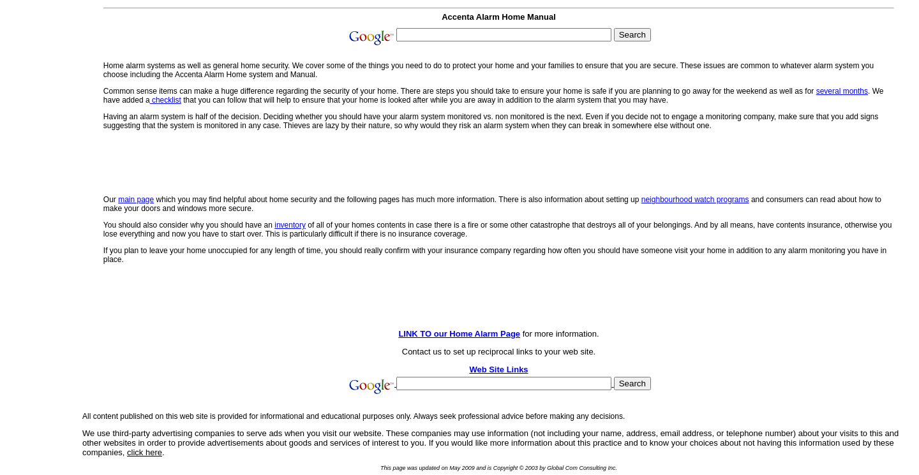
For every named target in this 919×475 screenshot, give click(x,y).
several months (842, 91)
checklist (165, 100)
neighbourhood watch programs (695, 199)
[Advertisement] (39, 192)
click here (144, 452)
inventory (290, 225)
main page (136, 199)
